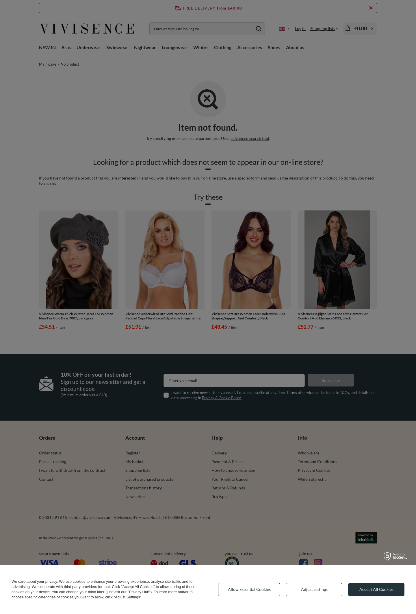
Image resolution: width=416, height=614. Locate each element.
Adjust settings (314, 589)
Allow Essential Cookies (249, 589)
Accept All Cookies (376, 589)
